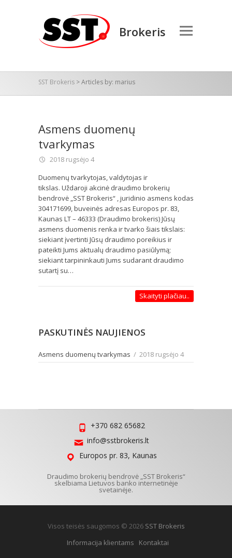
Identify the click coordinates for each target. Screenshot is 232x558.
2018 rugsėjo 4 (71, 159)
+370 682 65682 (118, 425)
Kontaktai (154, 542)
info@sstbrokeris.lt (118, 440)
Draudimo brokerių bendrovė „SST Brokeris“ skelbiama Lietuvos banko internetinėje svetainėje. (116, 483)
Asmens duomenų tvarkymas (87, 136)
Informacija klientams (100, 542)
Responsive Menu (186, 30)
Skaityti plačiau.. (164, 295)
